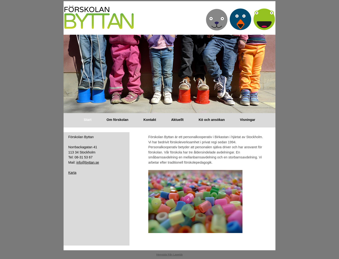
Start (88, 120)
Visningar (247, 120)
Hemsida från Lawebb (169, 254)
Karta (72, 172)
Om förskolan (118, 120)
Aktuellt (177, 120)
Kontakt (149, 120)
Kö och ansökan (212, 120)
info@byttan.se (87, 162)
